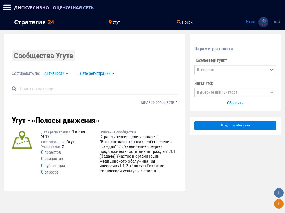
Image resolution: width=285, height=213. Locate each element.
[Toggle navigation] (7, 7)
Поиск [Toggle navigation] (185, 22)
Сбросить (235, 103)
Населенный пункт (210, 60)
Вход (250, 22)
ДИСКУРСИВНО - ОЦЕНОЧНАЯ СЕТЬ (54, 7)
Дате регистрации (95, 73)
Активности (54, 73)
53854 (275, 22)
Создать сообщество (235, 125)
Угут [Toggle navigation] (114, 22)
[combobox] (235, 69)
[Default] (97, 88)
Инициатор (203, 83)
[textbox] (235, 70)
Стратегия (34, 22)
